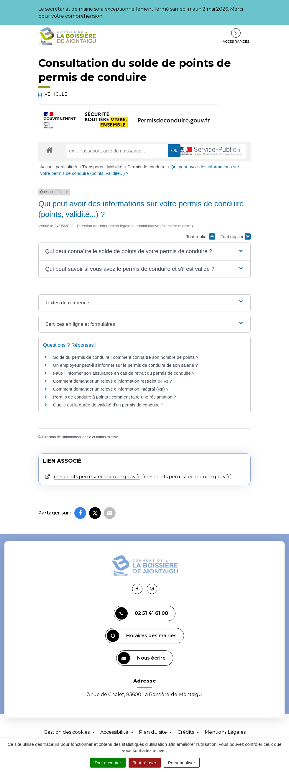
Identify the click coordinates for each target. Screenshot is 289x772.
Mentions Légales (225, 732)
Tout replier (200, 236)
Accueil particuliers (59, 166)
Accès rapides (236, 36)
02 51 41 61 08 (141, 613)
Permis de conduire (147, 166)
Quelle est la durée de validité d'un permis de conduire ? (108, 404)
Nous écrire (142, 658)
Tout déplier (236, 236)
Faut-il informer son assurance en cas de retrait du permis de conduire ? (123, 373)
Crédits (186, 732)
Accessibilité (114, 732)
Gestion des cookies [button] (67, 732)
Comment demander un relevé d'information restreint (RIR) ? (112, 380)
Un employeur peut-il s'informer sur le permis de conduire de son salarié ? (125, 365)
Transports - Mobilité (103, 166)
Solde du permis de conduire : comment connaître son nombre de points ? (125, 357)
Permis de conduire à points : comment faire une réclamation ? (114, 396)
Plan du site (153, 732)
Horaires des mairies (142, 636)
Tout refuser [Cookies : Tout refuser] (144, 762)
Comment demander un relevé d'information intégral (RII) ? (110, 388)
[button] (144, 251)
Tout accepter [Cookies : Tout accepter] (108, 762)
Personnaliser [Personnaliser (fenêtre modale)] (181, 762)
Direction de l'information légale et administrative (80, 437)
